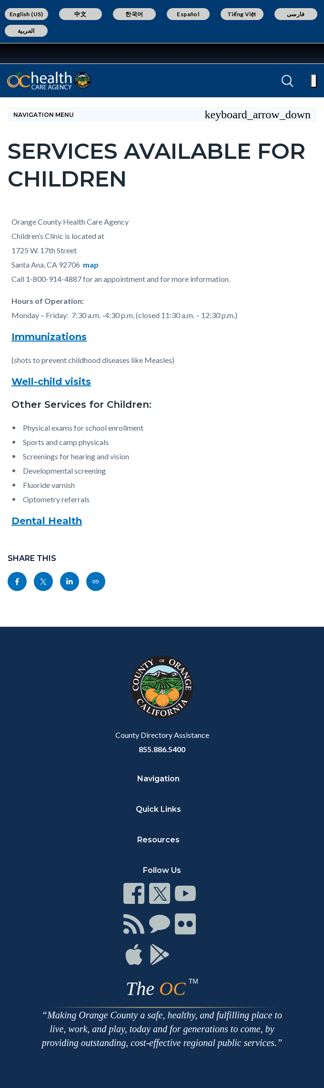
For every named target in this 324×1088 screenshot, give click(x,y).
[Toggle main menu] (314, 81)
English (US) (26, 14)
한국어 (134, 14)
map (91, 264)
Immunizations (49, 336)
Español (188, 14)
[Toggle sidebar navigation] (162, 114)
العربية (26, 30)
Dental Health (46, 521)
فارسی (296, 14)
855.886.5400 (162, 749)
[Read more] (37, 53)
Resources (158, 839)
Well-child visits (51, 381)
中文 (80, 14)
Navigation (158, 778)
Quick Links (158, 809)
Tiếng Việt (242, 14)
